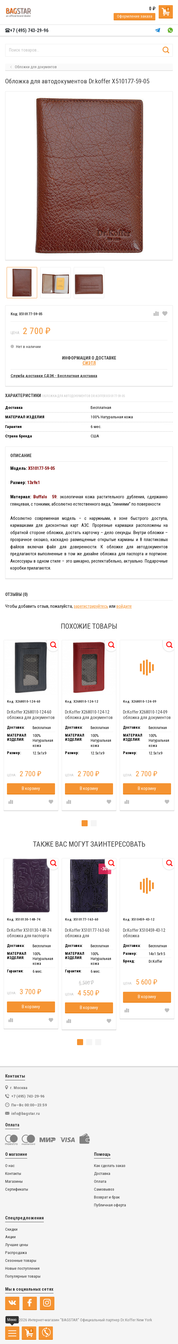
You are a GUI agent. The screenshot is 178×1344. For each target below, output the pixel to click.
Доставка (102, 1173)
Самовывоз (104, 1189)
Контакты (13, 1173)
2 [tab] (94, 823)
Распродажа (16, 1252)
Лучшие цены (16, 1244)
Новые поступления (22, 1268)
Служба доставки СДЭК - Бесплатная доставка (54, 375)
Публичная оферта (110, 1205)
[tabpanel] (31, 725)
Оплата (100, 1181)
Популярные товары (22, 1276)
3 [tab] (98, 1042)
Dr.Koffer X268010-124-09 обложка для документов (147, 715)
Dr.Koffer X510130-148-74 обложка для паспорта (29, 933)
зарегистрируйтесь (91, 606)
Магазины (14, 1181)
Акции (10, 1237)
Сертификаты (16, 1189)
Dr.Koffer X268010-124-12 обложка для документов (89, 715)
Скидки (11, 1229)
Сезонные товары (20, 1260)
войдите (124, 606)
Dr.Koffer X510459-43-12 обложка (144, 933)
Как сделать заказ (109, 1165)
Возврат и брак (107, 1197)
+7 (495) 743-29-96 (26, 30)
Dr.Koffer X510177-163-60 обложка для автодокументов (87, 933)
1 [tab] (85, 823)
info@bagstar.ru (25, 1113)
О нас (10, 1165)
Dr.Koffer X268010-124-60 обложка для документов (31, 715)
